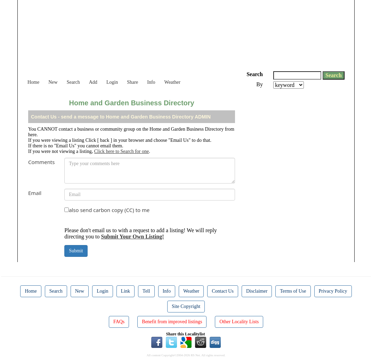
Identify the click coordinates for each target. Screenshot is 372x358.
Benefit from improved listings (172, 321)
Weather (172, 82)
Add (93, 82)
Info (151, 82)
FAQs (118, 321)
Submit (76, 250)
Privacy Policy (333, 291)
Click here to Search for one (121, 151)
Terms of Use (293, 291)
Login (112, 82)
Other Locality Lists (239, 321)
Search (73, 82)
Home (33, 82)
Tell (146, 291)
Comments (41, 161)
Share (132, 82)
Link (125, 291)
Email (34, 192)
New (52, 82)
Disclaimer (256, 291)
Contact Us (223, 291)
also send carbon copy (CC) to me (109, 209)
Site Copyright (186, 306)
